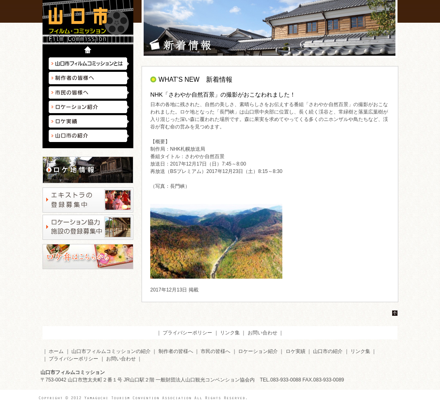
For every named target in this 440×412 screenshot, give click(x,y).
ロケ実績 (89, 121)
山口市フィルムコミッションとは (89, 63)
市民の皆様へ (89, 92)
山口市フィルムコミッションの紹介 (111, 351)
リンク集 (230, 333)
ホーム (56, 351)
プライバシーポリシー (187, 333)
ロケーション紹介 (89, 107)
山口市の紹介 (89, 136)
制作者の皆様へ (89, 78)
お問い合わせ (262, 333)
